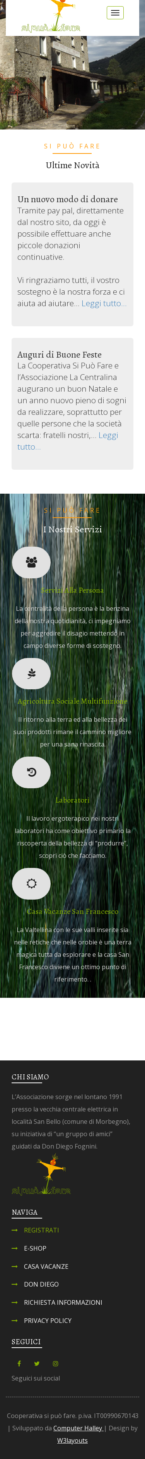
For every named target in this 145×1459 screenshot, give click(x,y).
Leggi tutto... (104, 303)
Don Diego (41, 1284)
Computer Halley (78, 1428)
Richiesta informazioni (63, 1302)
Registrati (41, 1230)
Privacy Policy (48, 1320)
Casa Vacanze (46, 1266)
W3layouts (72, 1440)
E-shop (35, 1248)
